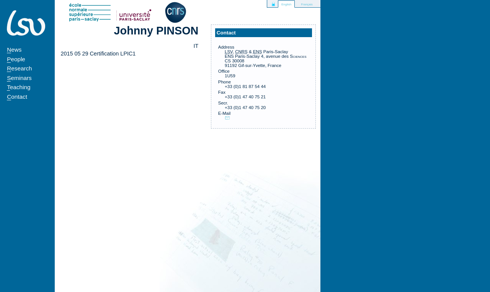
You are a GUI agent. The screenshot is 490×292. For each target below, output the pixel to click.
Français (307, 4)
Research (19, 68)
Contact (17, 96)
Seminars (19, 78)
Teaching (18, 87)
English (286, 4)
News (14, 49)
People (16, 59)
